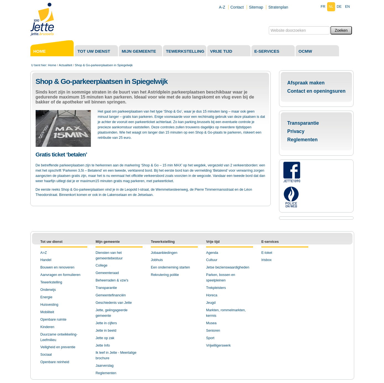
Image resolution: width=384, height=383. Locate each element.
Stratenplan (278, 7)
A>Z (43, 253)
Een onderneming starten (170, 267)
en (347, 7)
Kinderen (47, 327)
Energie (46, 297)
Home (39, 51)
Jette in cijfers (106, 323)
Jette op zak (105, 338)
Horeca (211, 295)
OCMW (305, 51)
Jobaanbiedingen (164, 253)
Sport (210, 338)
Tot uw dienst (94, 51)
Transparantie (303, 123)
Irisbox (266, 260)
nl (331, 7)
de (339, 7)
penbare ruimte (55, 319)
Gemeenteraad (107, 273)
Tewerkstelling (185, 51)
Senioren (213, 331)
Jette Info (103, 345)
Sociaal (46, 355)
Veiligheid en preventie (57, 347)
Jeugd (210, 303)
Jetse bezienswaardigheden (227, 267)
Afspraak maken (306, 83)
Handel (45, 260)
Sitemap (256, 7)
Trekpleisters (216, 288)
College (101, 265)
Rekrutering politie (165, 275)
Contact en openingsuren (316, 91)
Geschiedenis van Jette (114, 303)
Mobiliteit (47, 312)
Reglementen (302, 139)
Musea (211, 323)
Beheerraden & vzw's (112, 280)
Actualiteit (65, 65)
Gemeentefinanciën (111, 295)
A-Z (222, 7)
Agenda (212, 253)
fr (323, 7)
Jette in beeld (106, 331)
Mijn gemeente (139, 51)
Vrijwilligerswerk (218, 345)
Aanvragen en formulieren (60, 275)
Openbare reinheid (54, 362)
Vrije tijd (221, 51)
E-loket (266, 253)
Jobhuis (157, 260)
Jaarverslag (105, 366)
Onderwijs (48, 290)
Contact (237, 7)
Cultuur (211, 260)
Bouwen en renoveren (57, 267)
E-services (267, 51)
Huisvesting (49, 305)
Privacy (295, 131)
